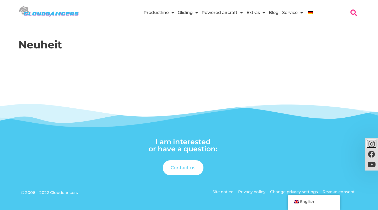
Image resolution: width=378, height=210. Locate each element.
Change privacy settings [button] (294, 191)
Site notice (222, 191)
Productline (159, 12)
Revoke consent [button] (339, 191)
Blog (274, 12)
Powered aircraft (222, 12)
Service (292, 12)
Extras (255, 12)
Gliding (188, 12)
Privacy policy (251, 191)
